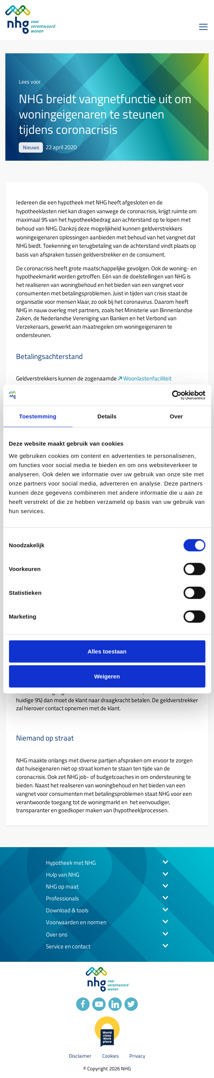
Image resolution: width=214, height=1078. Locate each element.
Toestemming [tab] (38, 416)
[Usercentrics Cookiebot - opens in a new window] (171, 395)
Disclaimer (80, 1056)
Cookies (110, 1056)
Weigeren (107, 676)
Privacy (137, 1056)
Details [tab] (107, 416)
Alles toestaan (107, 651)
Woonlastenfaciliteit (148, 379)
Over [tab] (176, 416)
